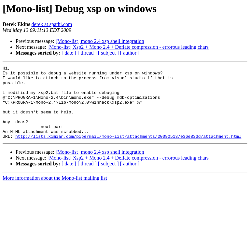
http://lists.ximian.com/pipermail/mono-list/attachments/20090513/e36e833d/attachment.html (128, 151)
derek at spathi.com (52, 24)
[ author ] (130, 53)
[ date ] (69, 53)
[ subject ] (108, 53)
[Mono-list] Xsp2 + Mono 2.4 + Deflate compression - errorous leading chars (128, 47)
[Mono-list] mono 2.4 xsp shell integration (100, 41)
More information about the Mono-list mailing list (55, 192)
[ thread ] (87, 53)
